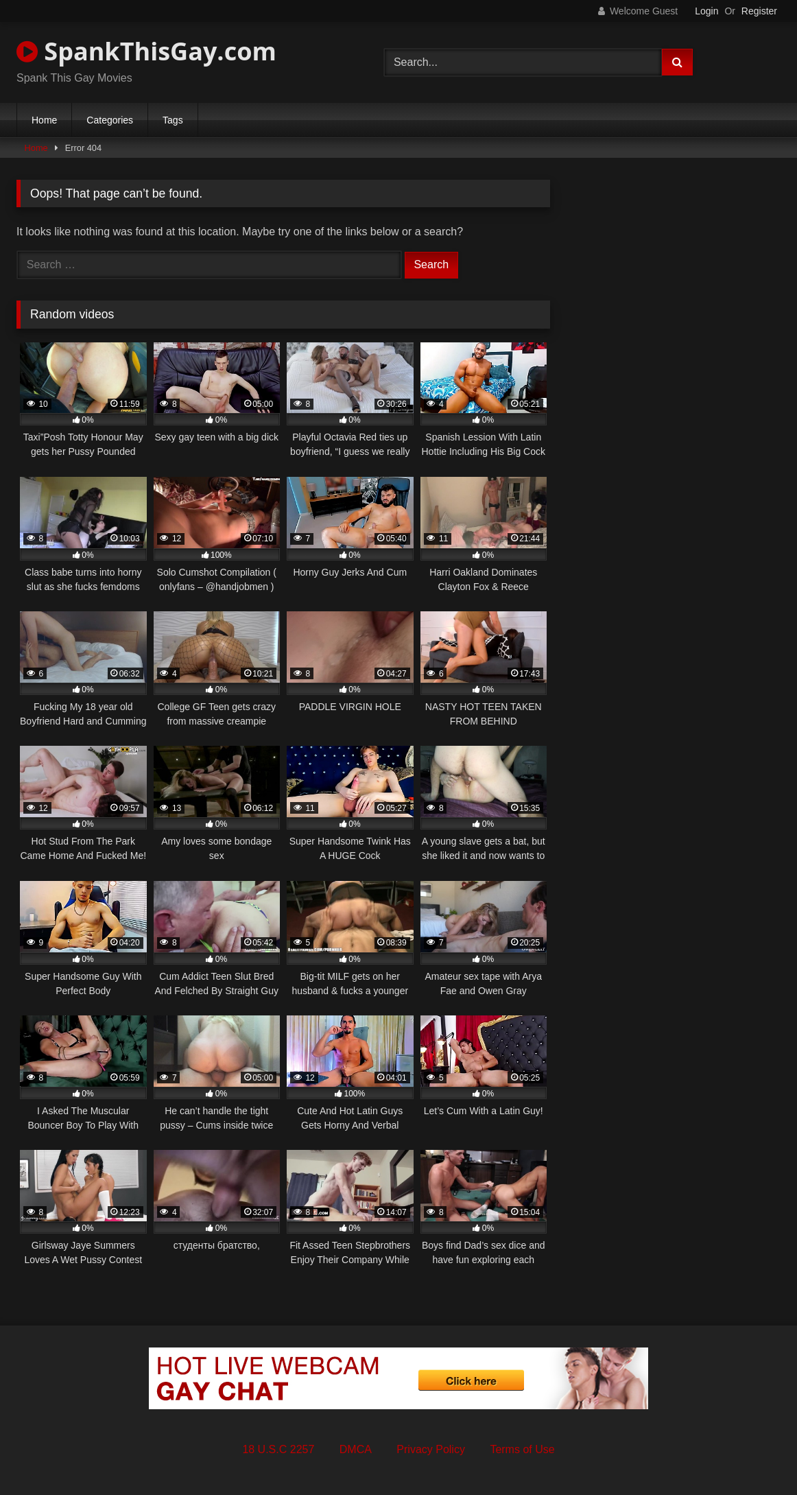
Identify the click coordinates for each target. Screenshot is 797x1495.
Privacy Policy (430, 1449)
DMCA (356, 1449)
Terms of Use (522, 1449)
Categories (109, 120)
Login (706, 10)
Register (759, 10)
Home (44, 120)
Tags (173, 120)
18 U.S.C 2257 (278, 1449)
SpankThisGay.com (146, 51)
